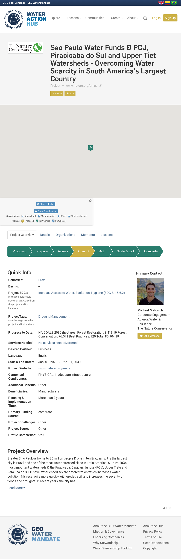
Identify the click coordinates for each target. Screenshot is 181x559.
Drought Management (53, 316)
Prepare (42, 251)
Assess (63, 251)
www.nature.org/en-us (83, 85)
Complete (151, 251)
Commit (83, 251)
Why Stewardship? (106, 543)
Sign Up (170, 18)
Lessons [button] (74, 18)
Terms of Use (152, 537)
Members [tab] (88, 235)
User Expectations (156, 543)
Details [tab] (45, 235)
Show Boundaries (45, 211)
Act (101, 251)
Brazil (42, 280)
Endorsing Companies (108, 537)
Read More (16, 488)
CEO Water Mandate (39, 2)
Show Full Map (45, 204)
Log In (156, 18)
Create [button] (117, 18)
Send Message (149, 335)
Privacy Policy (152, 531)
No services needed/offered (58, 343)
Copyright (150, 548)
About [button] (132, 18)
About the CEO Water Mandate (114, 526)
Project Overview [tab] (22, 235)
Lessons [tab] (107, 235)
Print (166, 508)
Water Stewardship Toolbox (112, 548)
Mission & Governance (108, 531)
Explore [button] (56, 18)
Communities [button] (96, 18)
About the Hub (153, 526)
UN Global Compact (14, 2)
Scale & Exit (125, 251)
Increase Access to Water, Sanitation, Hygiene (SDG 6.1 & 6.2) (81, 293)
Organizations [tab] (65, 235)
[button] (90, 148)
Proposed (19, 251)
